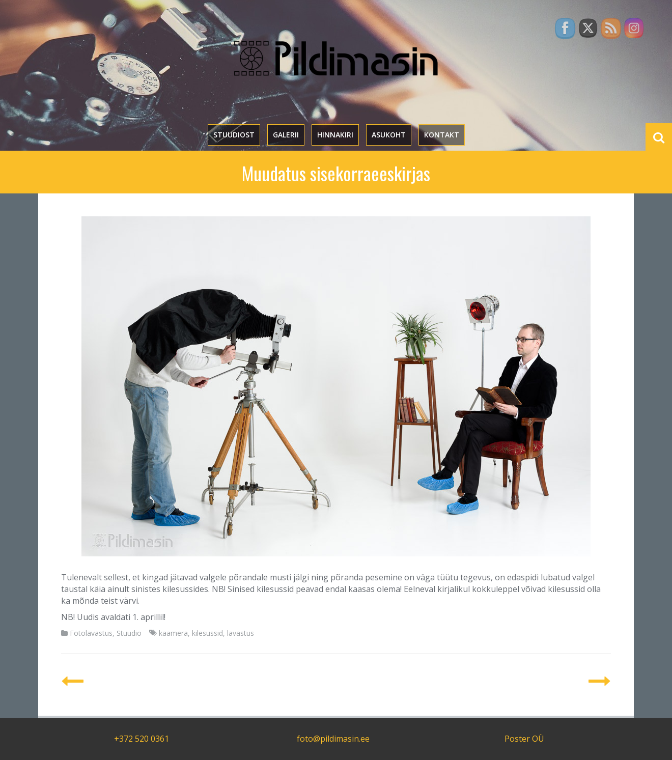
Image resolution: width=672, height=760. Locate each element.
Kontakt (441, 134)
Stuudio (129, 633)
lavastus (240, 633)
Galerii (286, 134)
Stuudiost (234, 134)
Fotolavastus (91, 633)
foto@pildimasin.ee (333, 738)
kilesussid (207, 633)
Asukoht (389, 134)
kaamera (173, 633)
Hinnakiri (335, 134)
